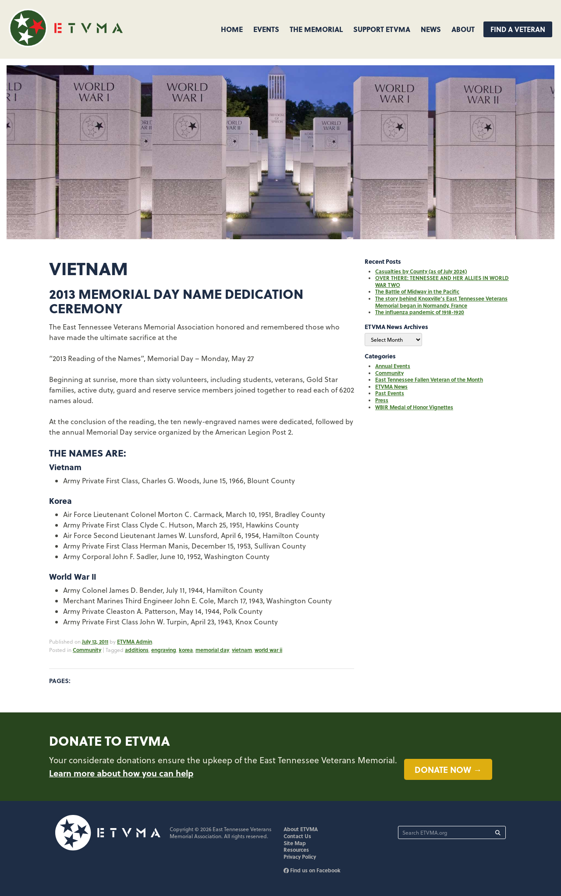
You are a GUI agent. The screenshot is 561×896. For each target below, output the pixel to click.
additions (137, 650)
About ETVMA (301, 829)
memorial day (212, 650)
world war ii (268, 650)
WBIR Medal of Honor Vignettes (414, 407)
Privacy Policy (300, 857)
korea (186, 650)
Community (87, 650)
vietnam (242, 650)
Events (266, 29)
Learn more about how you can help (121, 773)
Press (381, 400)
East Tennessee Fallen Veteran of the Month (429, 379)
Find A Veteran (517, 29)
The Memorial (316, 29)
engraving (163, 650)
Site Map (295, 843)
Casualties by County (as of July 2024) (421, 271)
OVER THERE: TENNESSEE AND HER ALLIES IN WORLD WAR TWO (442, 281)
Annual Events (392, 366)
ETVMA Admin (134, 641)
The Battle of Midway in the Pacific (417, 291)
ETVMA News (391, 386)
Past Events (389, 393)
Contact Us (297, 836)
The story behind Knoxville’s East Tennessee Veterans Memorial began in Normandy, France (441, 301)
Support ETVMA (381, 29)
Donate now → (448, 769)
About (463, 29)
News (431, 29)
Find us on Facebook (312, 870)
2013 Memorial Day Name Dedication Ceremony (176, 301)
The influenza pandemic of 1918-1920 (419, 312)
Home (232, 29)
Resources (296, 850)
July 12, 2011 (95, 641)
